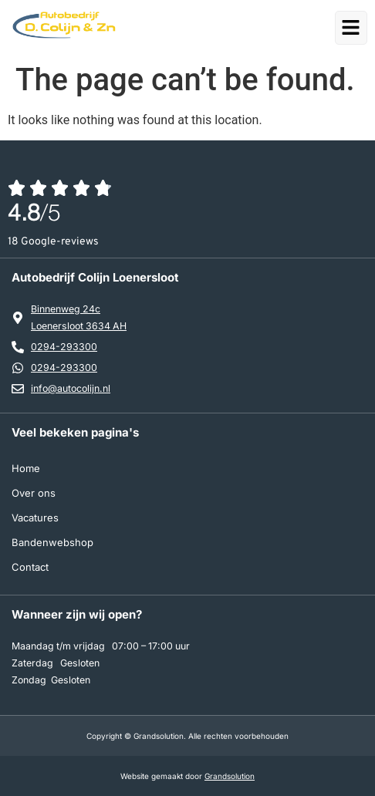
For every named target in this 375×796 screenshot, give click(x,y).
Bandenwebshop (52, 542)
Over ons (34, 493)
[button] (355, 27)
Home (26, 468)
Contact (30, 567)
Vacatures (35, 517)
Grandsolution (229, 776)
